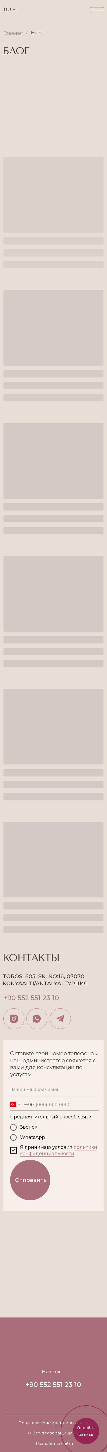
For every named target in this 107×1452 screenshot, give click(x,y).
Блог (37, 33)
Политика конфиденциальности (53, 1422)
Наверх (51, 1372)
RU (7, 10)
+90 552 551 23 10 (31, 998)
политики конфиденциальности (58, 1150)
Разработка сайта (54, 1443)
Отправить (31, 1180)
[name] (54, 1089)
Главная (13, 33)
